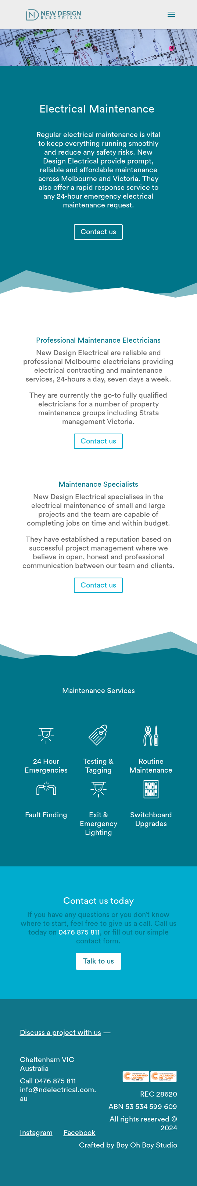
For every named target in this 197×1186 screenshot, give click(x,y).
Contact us (98, 232)
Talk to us (98, 961)
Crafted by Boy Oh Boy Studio (128, 1145)
